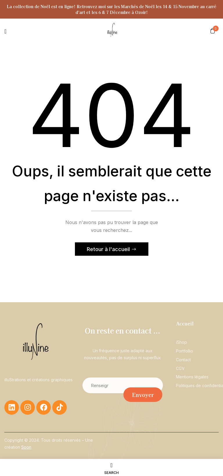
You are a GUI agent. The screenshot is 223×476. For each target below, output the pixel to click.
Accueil (185, 324)
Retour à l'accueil (109, 250)
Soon (26, 447)
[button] (213, 30)
